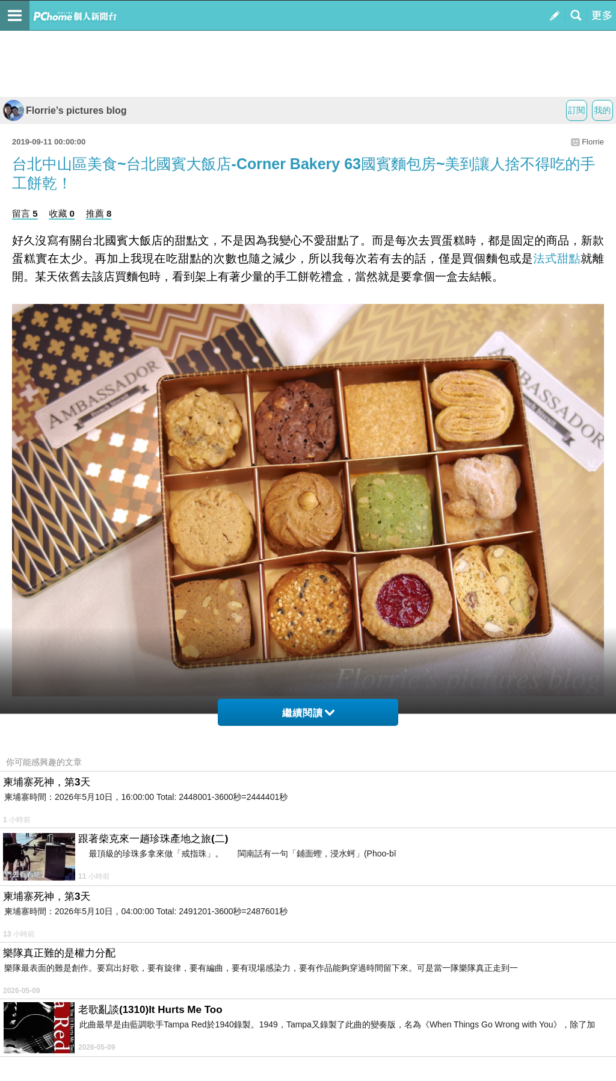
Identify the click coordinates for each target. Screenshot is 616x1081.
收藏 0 (62, 213)
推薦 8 (99, 213)
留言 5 (25, 213)
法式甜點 (557, 258)
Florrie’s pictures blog (64, 110)
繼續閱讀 (308, 713)
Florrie (593, 141)
